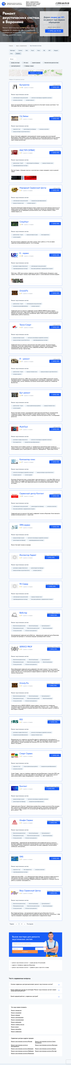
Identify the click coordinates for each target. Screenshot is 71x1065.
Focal (37, 50)
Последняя (30, 927)
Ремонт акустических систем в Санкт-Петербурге (45, 1028)
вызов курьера (36, 63)
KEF (12, 54)
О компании (60, 1056)
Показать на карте (35, 73)
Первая (12, 927)
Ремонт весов (31, 1015)
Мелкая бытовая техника (33, 4)
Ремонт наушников (32, 1010)
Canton (23, 50)
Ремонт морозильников (33, 1012)
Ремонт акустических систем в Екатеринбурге (19, 1031)
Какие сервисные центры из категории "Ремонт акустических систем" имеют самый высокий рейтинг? (33, 990)
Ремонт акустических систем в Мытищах (46, 1031)
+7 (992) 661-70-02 (62, 3)
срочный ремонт (15, 67)
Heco (45, 50)
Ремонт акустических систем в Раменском (22, 1039)
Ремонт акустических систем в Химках (45, 1034)
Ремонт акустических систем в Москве (21, 1027)
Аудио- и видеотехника (32, 2)
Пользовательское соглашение (35, 1059)
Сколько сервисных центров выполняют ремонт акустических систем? (32, 984)
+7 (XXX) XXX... (52, 86)
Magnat (19, 54)
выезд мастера (15, 63)
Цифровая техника (31, 5)
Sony (27, 54)
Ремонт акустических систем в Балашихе (22, 1034)
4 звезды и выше (29, 67)
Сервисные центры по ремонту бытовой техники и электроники (14, 4)
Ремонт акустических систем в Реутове (45, 1037)
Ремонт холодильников (17, 1012)
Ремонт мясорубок (48, 1015)
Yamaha (36, 54)
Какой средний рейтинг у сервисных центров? (24, 996)
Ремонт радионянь (48, 1012)
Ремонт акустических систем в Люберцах (22, 1037)
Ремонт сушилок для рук (17, 1015)
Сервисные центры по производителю (37, 1056)
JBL (52, 50)
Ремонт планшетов (16, 1010)
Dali (30, 50)
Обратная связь (61, 1054)
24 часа (26, 63)
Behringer (13, 50)
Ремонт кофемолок (16, 1017)
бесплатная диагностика (51, 63)
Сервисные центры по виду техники (36, 1054)
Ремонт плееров (47, 1010)
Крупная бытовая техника (33, 3)
